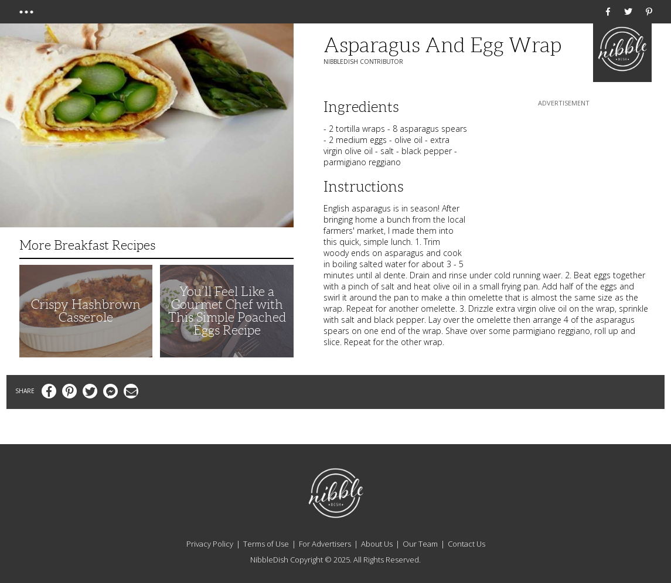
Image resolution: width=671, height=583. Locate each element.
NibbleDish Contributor (363, 61)
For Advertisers (325, 543)
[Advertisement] (564, 182)
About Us (377, 543)
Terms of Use (266, 543)
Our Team (420, 543)
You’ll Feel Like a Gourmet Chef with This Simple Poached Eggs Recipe (227, 310)
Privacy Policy (209, 543)
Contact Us (466, 543)
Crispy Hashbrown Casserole (86, 311)
